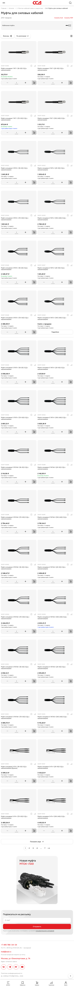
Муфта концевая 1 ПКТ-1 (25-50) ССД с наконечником (51, 69)
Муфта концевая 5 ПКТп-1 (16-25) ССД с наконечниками (14, 368)
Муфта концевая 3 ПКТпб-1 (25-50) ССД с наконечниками (51, 468)
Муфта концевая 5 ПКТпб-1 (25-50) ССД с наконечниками (52, 667)
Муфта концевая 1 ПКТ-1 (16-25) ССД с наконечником (14, 69)
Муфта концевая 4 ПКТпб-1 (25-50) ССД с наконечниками (52, 568)
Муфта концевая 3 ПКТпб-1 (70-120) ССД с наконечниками (15, 518)
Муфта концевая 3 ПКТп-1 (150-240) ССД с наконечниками (52, 219)
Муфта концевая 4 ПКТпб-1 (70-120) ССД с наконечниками (15, 618)
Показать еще (37, 841)
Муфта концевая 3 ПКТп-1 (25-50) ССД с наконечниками (51, 169)
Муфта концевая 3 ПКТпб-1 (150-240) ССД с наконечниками (52, 518)
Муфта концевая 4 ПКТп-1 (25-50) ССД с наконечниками (51, 268)
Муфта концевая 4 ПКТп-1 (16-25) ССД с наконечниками (14, 268)
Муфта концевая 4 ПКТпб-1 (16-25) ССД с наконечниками (15, 568)
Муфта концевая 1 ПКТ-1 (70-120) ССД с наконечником (14, 119)
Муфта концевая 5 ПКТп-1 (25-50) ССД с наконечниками (51, 368)
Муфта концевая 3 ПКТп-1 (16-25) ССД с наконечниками (14, 169)
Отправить (37, 927)
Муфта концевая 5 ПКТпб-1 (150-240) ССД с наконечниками (52, 717)
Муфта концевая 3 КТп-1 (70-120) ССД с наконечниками (14, 817)
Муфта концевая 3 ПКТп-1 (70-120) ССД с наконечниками (14, 219)
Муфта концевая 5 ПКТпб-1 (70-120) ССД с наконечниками (15, 717)
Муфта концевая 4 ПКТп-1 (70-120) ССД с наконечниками (15, 318)
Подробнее (55, 332)
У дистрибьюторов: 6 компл (46, 627)
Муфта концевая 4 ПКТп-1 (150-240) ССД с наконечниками (52, 318)
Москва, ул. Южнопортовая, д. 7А (15, 958)
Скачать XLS (58, 18)
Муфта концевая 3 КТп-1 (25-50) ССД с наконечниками (51, 767)
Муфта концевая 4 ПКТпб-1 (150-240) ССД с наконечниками (52, 618)
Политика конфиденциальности (11, 973)
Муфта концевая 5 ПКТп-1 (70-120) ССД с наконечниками (15, 418)
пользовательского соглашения (45, 931)
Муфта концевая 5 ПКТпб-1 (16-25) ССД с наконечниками (15, 667)
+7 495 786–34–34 (9, 945)
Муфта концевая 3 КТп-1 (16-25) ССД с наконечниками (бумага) (14, 767)
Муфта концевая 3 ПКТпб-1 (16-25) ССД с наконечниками (15, 468)
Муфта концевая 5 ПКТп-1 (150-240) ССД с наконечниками (52, 418)
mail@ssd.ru (6, 952)
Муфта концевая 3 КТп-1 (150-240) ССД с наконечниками (51, 817)
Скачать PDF (68, 18)
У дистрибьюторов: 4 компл (9, 128)
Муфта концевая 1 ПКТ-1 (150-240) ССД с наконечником (51, 119)
